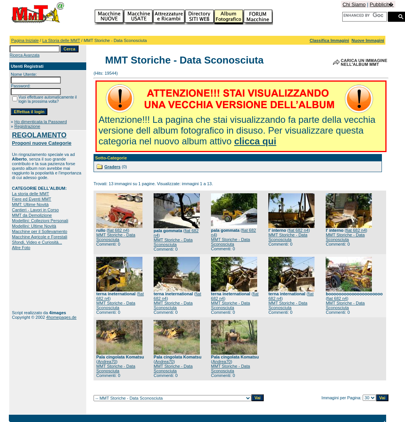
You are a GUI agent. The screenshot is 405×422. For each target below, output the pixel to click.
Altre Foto (21, 247)
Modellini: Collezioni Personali (40, 220)
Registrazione (27, 126)
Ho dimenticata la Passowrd (40, 121)
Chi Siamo (354, 4)
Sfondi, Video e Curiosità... (37, 242)
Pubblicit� (381, 4)
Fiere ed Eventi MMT (31, 199)
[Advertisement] (36, 280)
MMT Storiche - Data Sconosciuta (115, 237)
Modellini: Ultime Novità (34, 226)
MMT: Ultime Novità (30, 204)
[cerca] (363, 15)
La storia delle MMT (30, 193)
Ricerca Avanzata (25, 55)
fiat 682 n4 (118, 230)
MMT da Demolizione (32, 215)
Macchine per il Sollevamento (39, 231)
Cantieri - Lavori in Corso (35, 210)
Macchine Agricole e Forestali (39, 236)
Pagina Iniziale (25, 40)
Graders (112, 166)
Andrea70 (107, 361)
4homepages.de (61, 317)
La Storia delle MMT (61, 40)
